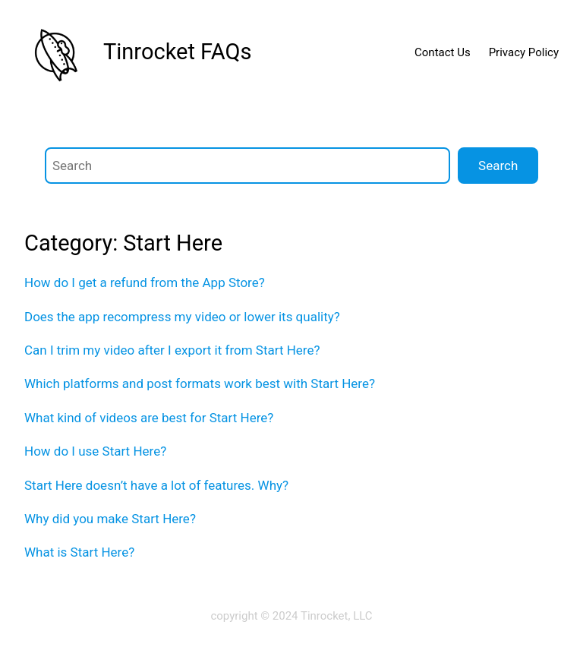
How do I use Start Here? (95, 451)
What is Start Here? (79, 552)
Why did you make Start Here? (110, 518)
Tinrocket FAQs (177, 52)
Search (498, 165)
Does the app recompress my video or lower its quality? (182, 316)
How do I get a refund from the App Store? (144, 282)
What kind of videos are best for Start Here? (148, 417)
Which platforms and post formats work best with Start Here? (199, 383)
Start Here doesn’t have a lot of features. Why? (156, 485)
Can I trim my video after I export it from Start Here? (172, 350)
